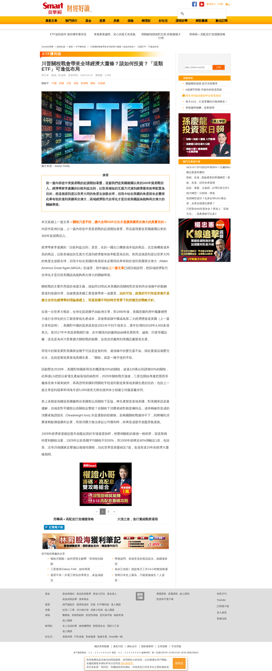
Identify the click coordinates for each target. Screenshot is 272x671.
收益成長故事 (69, 603)
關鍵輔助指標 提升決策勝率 (202, 83)
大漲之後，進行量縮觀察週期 (137, 519)
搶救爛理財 (85, 630)
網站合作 (132, 650)
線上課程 (184, 598)
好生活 (163, 20)
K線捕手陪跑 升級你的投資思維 (204, 89)
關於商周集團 (101, 650)
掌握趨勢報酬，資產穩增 (200, 107)
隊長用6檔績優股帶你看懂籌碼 (203, 95)
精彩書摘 (201, 20)
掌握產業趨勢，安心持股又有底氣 (114, 34)
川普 (68, 83)
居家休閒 (67, 641)
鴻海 (76, 83)
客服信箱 (219, 623)
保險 (130, 20)
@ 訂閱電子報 (54, 527)
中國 (54, 83)
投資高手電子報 (164, 603)
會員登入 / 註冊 (214, 4)
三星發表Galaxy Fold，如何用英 (70, 569)
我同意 (179, 662)
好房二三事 (68, 614)
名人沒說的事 (69, 630)
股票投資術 (82, 608)
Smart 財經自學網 (54, 8)
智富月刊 (219, 598)
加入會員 (219, 616)
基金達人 (112, 598)
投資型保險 (92, 619)
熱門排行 (71, 20)
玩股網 (101, 83)
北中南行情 (82, 614)
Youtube (218, 604)
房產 (116, 20)
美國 (61, 83)
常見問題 (176, 650)
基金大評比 (99, 598)
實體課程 (161, 598)
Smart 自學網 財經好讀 (80, 8)
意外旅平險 (106, 619)
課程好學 (182, 20)
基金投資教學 (83, 598)
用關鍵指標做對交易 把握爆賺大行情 (161, 36)
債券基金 (84, 603)
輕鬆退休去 (99, 630)
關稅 (93, 83)
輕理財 (146, 20)
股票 (102, 20)
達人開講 (116, 608)
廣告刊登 (118, 650)
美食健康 (90, 641)
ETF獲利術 (103, 608)
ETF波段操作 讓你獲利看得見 (68, 34)
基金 (88, 20)
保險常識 (118, 619)
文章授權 (162, 650)
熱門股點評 (68, 608)
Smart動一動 (115, 641)
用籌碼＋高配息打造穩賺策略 (207, 34)
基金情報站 (68, 598)
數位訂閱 (221, 20)
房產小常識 (97, 614)
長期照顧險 (78, 619)
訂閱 (218, 67)
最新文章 (51, 20)
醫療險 (66, 619)
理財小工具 (113, 630)
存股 (93, 608)
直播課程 (173, 598)
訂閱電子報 (220, 610)
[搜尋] (201, 14)
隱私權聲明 (147, 650)
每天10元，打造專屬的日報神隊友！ (207, 101)
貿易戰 (84, 83)
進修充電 (102, 641)
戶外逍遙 (79, 641)
